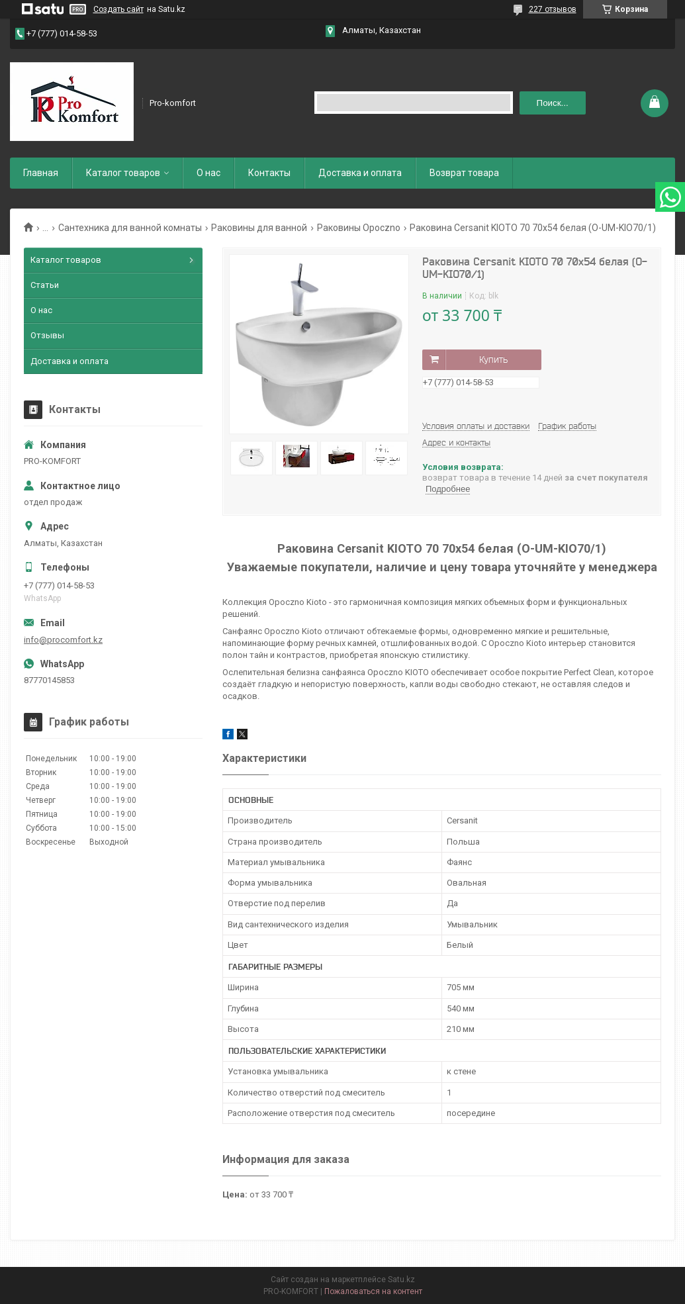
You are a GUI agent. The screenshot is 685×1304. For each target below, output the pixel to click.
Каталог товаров (123, 172)
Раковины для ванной (259, 227)
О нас (208, 172)
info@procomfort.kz (63, 640)
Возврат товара (464, 172)
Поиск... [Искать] (553, 103)
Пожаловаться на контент (373, 1291)
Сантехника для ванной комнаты (130, 227)
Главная (40, 172)
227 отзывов (552, 9)
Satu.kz (401, 1279)
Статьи (44, 285)
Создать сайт (118, 9)
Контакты (269, 172)
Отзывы (47, 335)
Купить (493, 359)
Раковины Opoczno (358, 227)
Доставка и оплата (360, 172)
